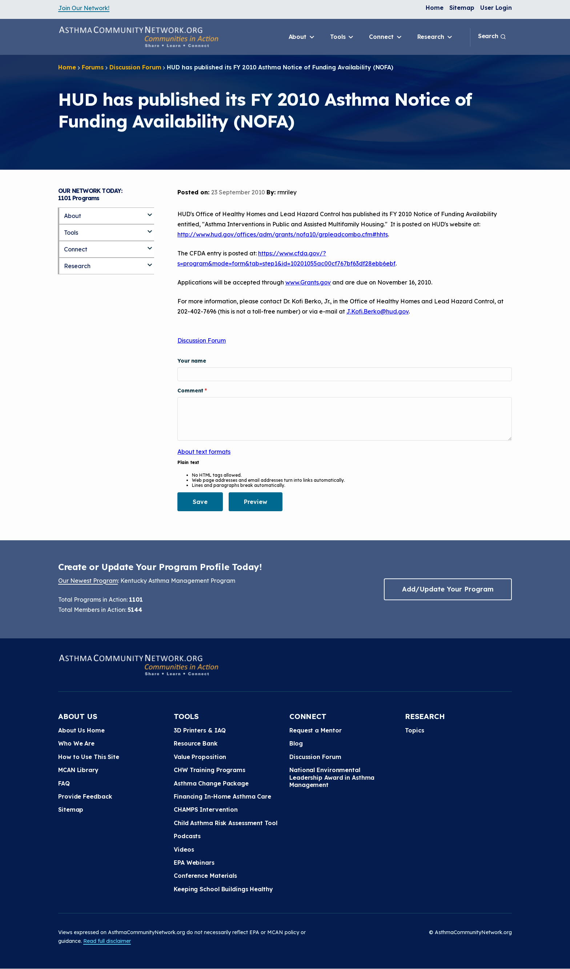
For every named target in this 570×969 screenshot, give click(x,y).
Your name (191, 361)
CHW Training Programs (209, 770)
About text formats (203, 451)
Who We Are (76, 743)
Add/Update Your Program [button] (448, 589)
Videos (184, 849)
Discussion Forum (135, 67)
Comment (191, 390)
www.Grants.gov (308, 282)
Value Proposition (200, 756)
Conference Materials (205, 875)
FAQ (64, 783)
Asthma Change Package (211, 783)
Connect (385, 37)
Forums (93, 67)
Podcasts (187, 836)
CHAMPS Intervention (206, 809)
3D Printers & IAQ (200, 730)
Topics (414, 730)
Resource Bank (196, 743)
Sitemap (461, 7)
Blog (296, 743)
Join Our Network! (83, 8)
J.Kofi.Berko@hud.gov (377, 311)
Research (435, 37)
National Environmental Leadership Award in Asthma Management (331, 777)
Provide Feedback (85, 796)
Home (434, 7)
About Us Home (81, 730)
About (302, 37)
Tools (342, 37)
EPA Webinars (194, 862)
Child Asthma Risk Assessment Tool (225, 823)
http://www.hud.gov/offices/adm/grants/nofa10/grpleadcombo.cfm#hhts (282, 234)
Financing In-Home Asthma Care (222, 796)
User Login (496, 7)
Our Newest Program (88, 580)
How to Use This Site (88, 756)
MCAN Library (78, 770)
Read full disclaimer (107, 941)
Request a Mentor (315, 730)
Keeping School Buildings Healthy (223, 889)
